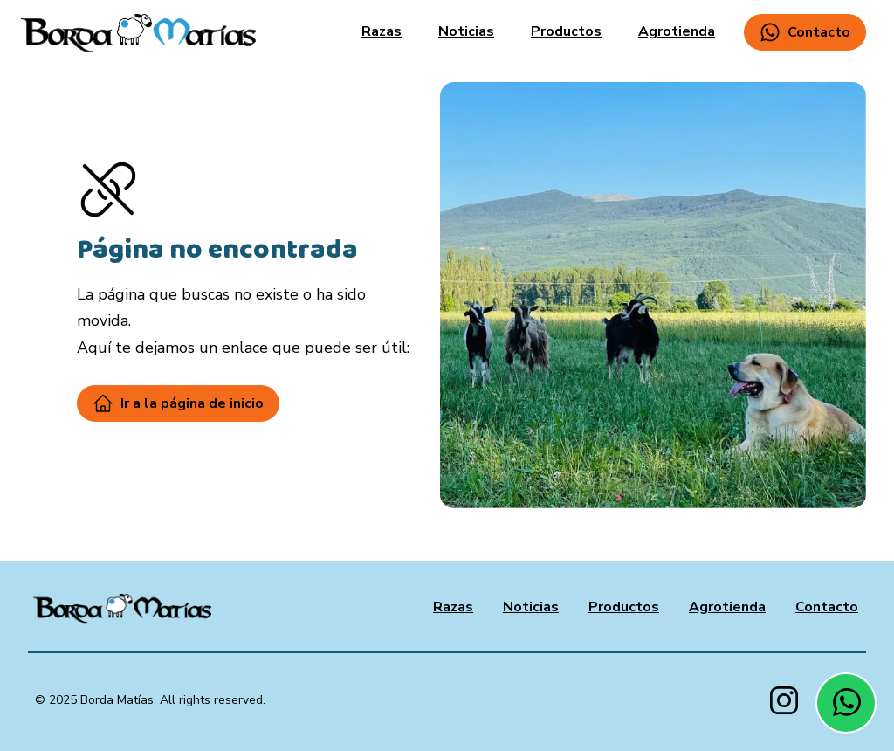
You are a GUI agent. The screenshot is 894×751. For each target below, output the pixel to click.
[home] (138, 32)
